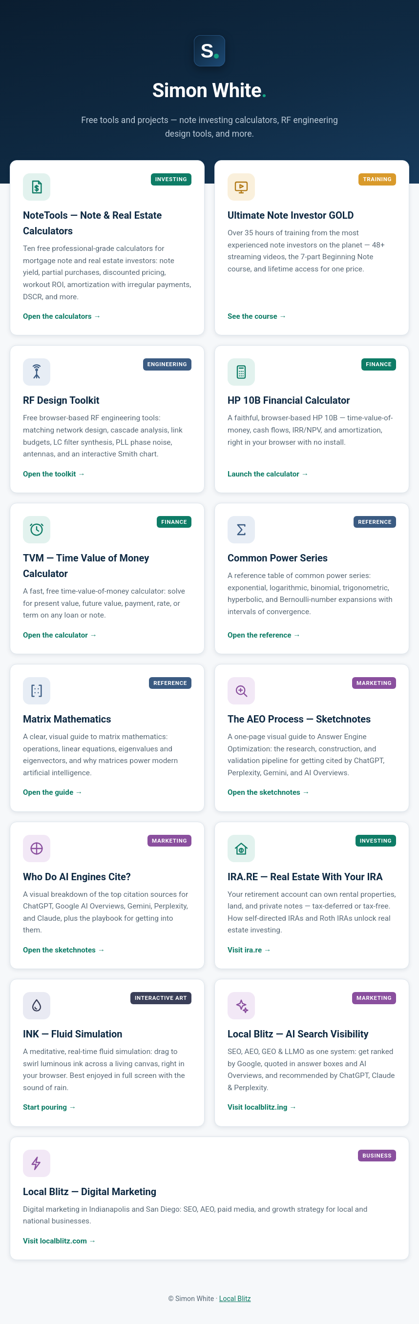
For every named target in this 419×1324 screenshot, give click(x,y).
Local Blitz (235, 1299)
